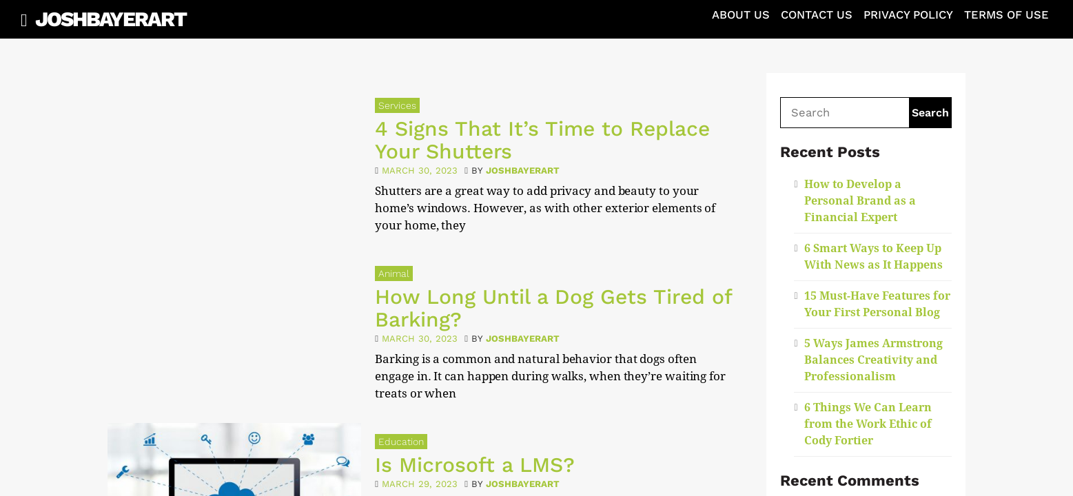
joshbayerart (523, 170)
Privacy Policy (908, 14)
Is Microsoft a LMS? (475, 465)
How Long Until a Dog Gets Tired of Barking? (553, 308)
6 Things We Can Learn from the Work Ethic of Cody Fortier (868, 424)
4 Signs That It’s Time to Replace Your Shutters (542, 139)
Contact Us (816, 14)
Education (401, 441)
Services (397, 105)
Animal (393, 273)
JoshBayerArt (110, 19)
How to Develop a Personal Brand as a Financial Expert (860, 201)
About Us (741, 14)
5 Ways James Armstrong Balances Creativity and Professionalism (873, 360)
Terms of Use (1006, 14)
